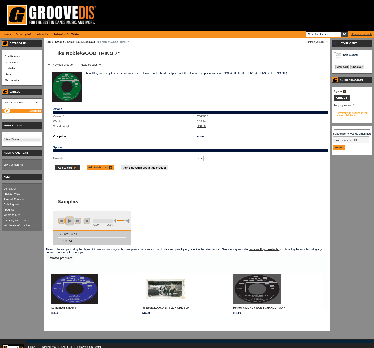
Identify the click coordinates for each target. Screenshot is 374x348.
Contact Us (10, 188)
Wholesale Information (17, 225)
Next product (91, 64)
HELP (7, 176)
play (69, 221)
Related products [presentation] (60, 258)
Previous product (60, 64)
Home (49, 41)
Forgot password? (344, 105)
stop (86, 221)
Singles (69, 41)
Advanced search (361, 34)
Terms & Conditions (15, 199)
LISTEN (201, 126)
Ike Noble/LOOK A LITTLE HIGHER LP (165, 307)
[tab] (60, 258)
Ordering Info (11, 204)
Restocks (10, 67)
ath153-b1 (69, 241)
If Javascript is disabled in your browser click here (352, 114)
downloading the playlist (264, 249)
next (77, 221)
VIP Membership (13, 164)
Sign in (340, 91)
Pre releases (11, 61)
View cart (342, 66)
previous (61, 221)
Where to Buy (12, 214)
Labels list (35, 110)
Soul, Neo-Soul (85, 41)
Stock (58, 41)
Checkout (357, 66)
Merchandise (12, 79)
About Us (9, 209)
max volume (128, 221)
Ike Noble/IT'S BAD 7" (64, 307)
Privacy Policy (12, 193)
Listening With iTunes (16, 220)
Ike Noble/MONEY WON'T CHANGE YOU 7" (259, 307)
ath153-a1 (70, 234)
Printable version (315, 42)
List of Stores (11, 139)
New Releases (12, 55)
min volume (116, 221)
